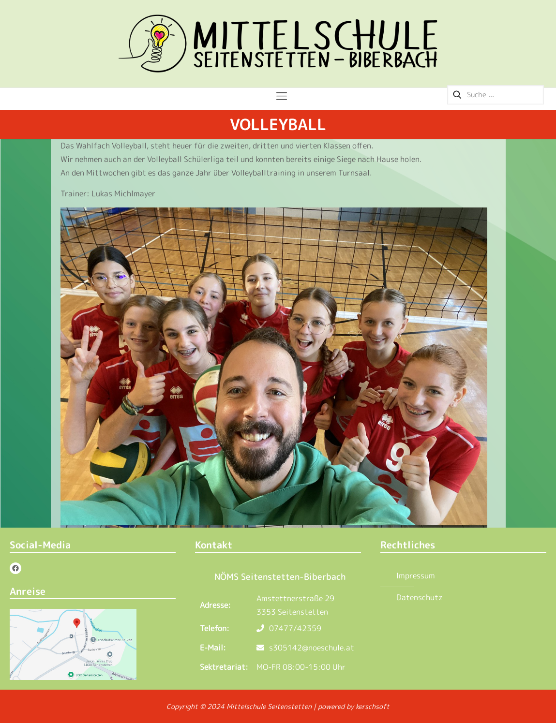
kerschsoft (373, 706)
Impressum (415, 575)
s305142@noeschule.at (305, 647)
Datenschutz (419, 597)
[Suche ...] (495, 94)
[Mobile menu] (278, 96)
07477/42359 (288, 628)
